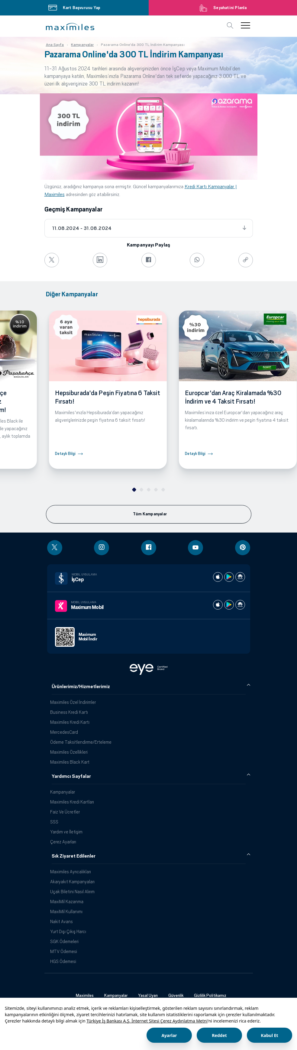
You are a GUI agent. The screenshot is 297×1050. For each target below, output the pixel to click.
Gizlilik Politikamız (210, 995)
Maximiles (85, 995)
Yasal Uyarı (148, 995)
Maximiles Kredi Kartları (72, 801)
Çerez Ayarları (63, 841)
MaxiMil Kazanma (66, 901)
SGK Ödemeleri (64, 941)
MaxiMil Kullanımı (66, 911)
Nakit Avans (61, 921)
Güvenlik (175, 995)
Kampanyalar (62, 791)
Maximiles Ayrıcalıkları (70, 871)
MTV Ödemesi (63, 951)
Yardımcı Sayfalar (71, 776)
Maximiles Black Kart (69, 762)
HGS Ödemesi (63, 961)
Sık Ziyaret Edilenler (73, 856)
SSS (54, 821)
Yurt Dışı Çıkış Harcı (68, 931)
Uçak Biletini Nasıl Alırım (72, 891)
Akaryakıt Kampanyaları (72, 881)
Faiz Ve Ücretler (65, 811)
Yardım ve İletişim (66, 831)
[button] (70, 26)
